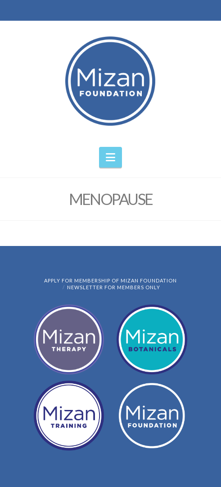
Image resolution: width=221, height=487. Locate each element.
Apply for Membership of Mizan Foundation (110, 280)
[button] (110, 157)
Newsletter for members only (113, 287)
